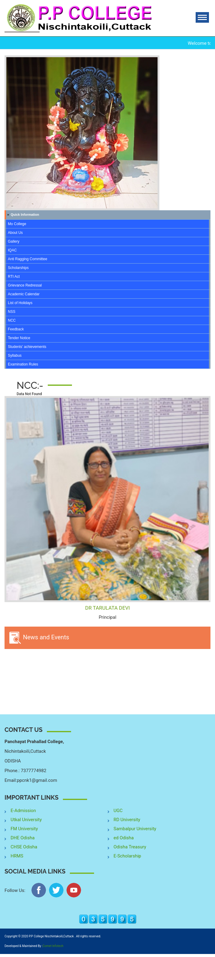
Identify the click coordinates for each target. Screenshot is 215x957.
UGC (118, 810)
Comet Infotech (53, 946)
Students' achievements (27, 347)
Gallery (13, 241)
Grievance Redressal (25, 285)
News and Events (39, 637)
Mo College (17, 224)
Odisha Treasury (130, 847)
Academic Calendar (24, 294)
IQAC (12, 250)
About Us (15, 233)
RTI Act (14, 276)
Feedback (16, 329)
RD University (127, 819)
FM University (24, 828)
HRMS (17, 856)
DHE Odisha (22, 838)
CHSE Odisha (24, 847)
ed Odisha (124, 838)
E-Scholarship (127, 856)
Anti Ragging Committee (27, 259)
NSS (11, 312)
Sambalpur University (135, 828)
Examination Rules (23, 364)
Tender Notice (19, 338)
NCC (12, 320)
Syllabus (14, 355)
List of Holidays (20, 303)
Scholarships (18, 268)
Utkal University (26, 819)
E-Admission (23, 810)
